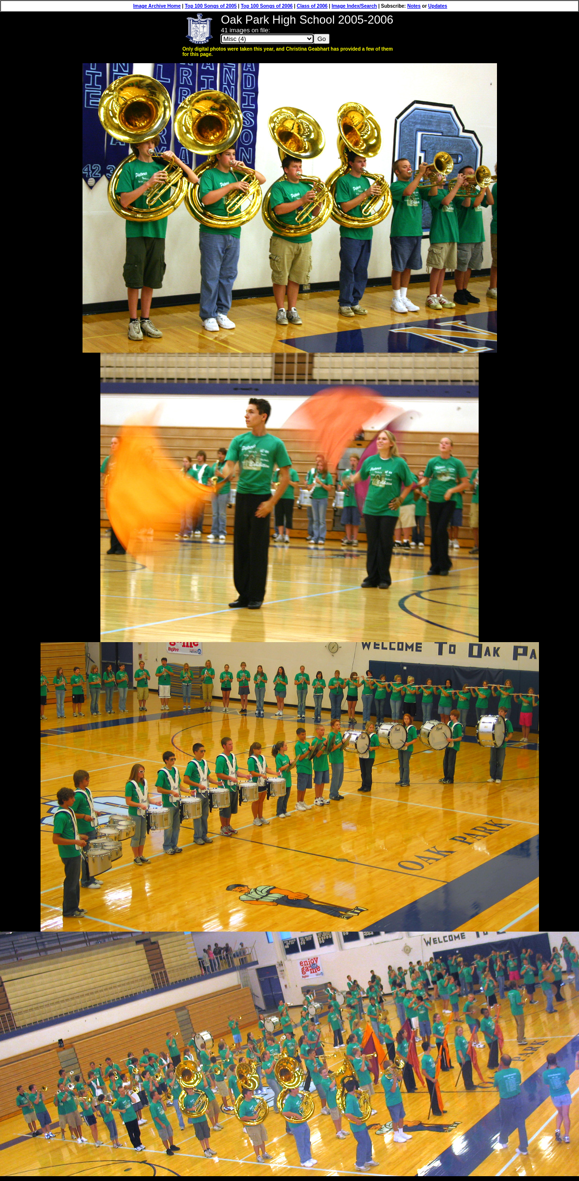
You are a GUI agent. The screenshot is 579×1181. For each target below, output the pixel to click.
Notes (414, 6)
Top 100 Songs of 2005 (211, 6)
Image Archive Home (157, 6)
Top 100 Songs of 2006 (267, 6)
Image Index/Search (354, 6)
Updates (437, 6)
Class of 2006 (312, 6)
